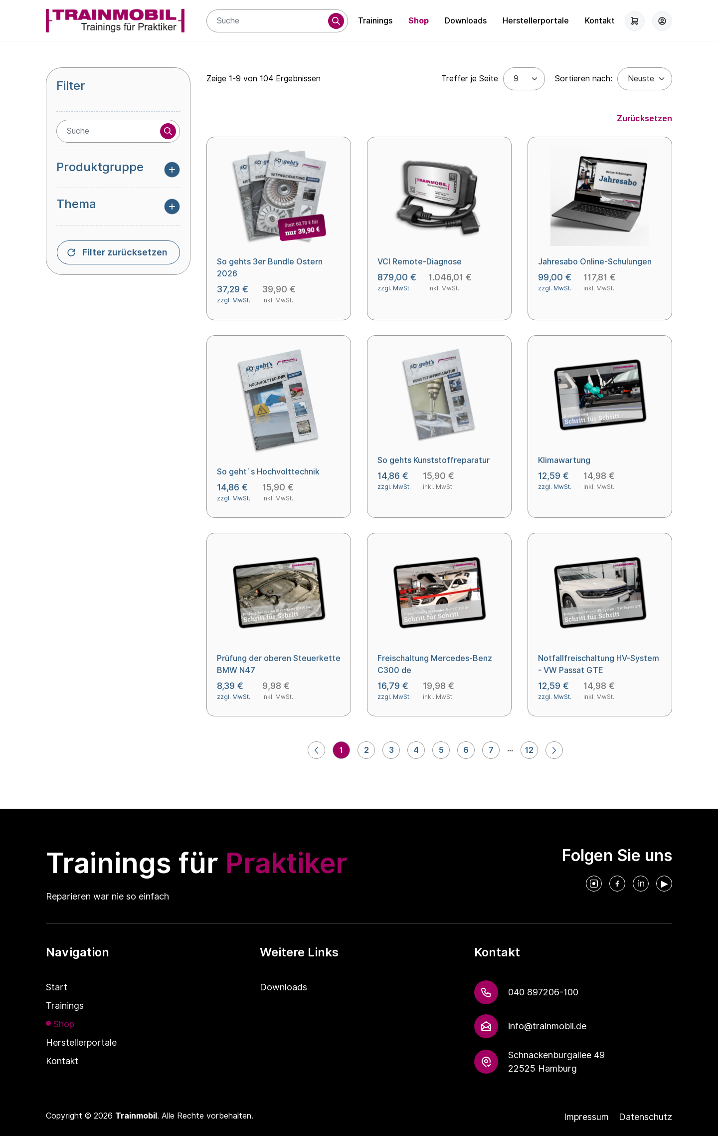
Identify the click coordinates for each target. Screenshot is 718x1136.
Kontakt (600, 20)
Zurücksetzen (644, 118)
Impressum (586, 1117)
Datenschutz (645, 1117)
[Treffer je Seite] (524, 78)
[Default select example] (644, 78)
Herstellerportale (536, 20)
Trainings (375, 20)
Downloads (466, 20)
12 (529, 750)
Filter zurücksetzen (125, 252)
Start (56, 987)
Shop (418, 20)
